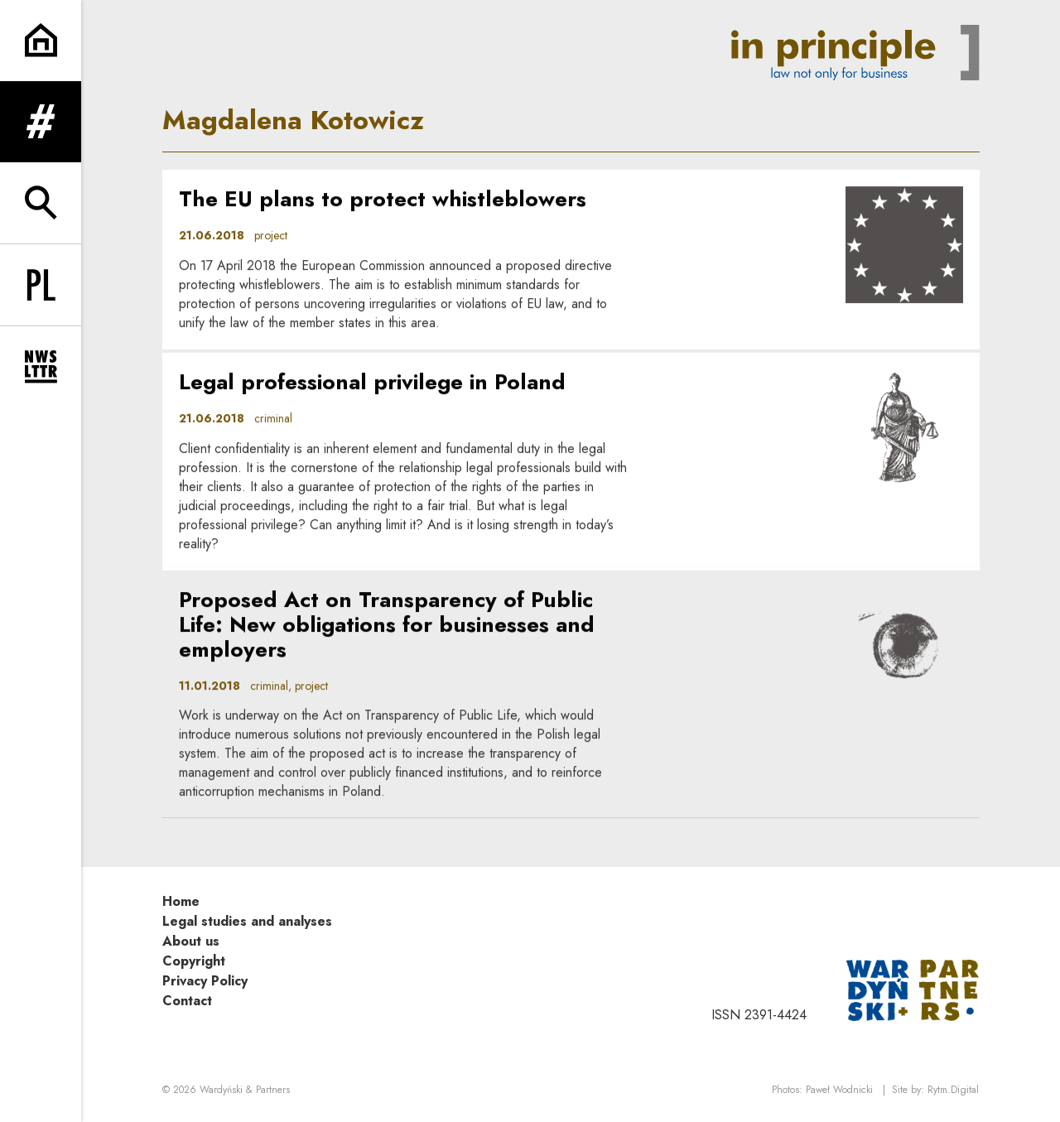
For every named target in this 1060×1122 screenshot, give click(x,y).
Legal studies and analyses (247, 921)
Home (181, 901)
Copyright (193, 960)
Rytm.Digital (953, 1089)
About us (190, 941)
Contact (187, 1000)
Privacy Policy (205, 980)
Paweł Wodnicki (839, 1089)
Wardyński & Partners (245, 1089)
